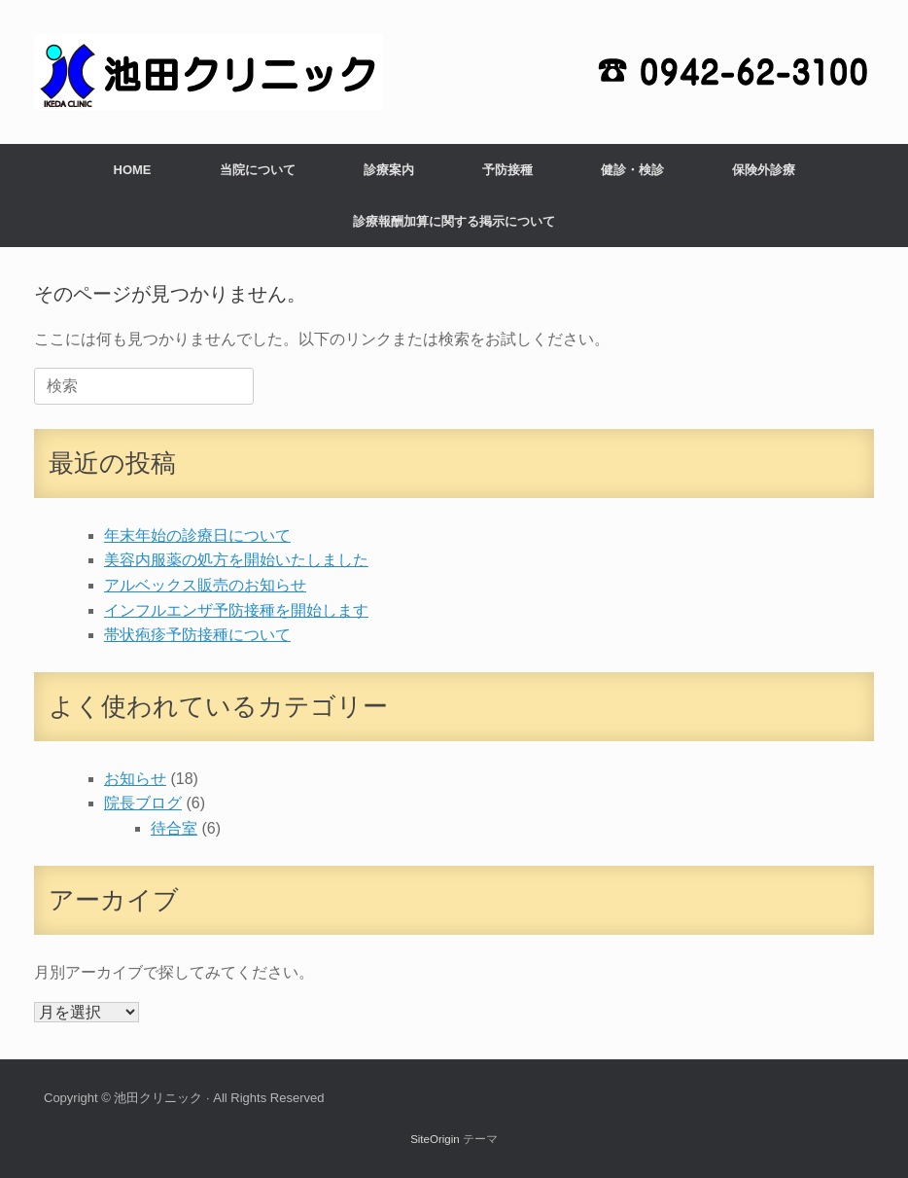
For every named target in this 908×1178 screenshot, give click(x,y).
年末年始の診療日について (197, 535)
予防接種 (507, 169)
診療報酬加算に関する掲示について (454, 221)
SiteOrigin (435, 1139)
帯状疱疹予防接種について (197, 634)
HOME (133, 169)
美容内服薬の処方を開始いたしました (236, 560)
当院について (258, 169)
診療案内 (389, 169)
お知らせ (135, 778)
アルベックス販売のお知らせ (205, 585)
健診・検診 (632, 169)
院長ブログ (143, 803)
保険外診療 (763, 169)
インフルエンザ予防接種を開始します (236, 610)
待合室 (174, 828)
